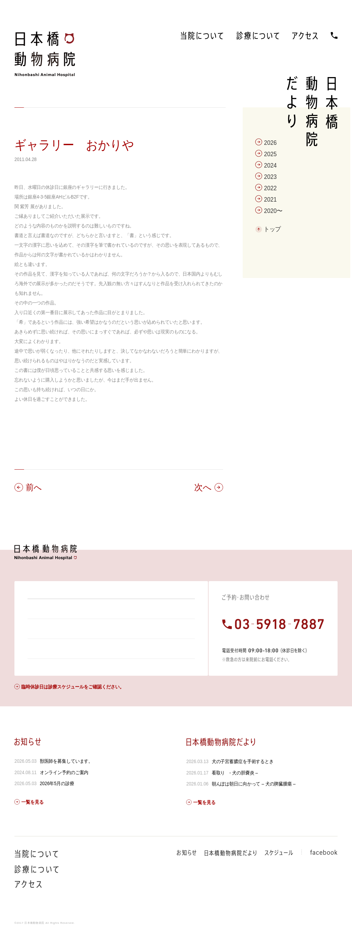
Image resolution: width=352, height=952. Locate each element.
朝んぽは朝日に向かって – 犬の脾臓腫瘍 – (253, 802)
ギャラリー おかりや (74, 145)
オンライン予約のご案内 (64, 791)
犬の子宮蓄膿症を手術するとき (242, 780)
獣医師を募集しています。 (66, 779)
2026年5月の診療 (57, 802)
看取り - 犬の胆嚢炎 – (234, 791)
